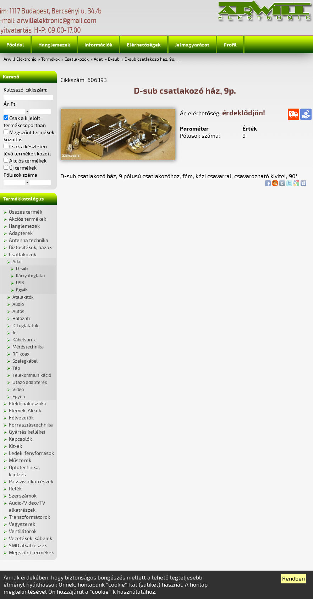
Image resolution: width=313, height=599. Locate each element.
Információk (98, 45)
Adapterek (21, 233)
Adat (98, 59)
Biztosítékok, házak (30, 247)
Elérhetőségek (144, 45)
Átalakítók (23, 297)
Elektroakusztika (27, 404)
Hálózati (21, 319)
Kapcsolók (20, 439)
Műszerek (20, 460)
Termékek (50, 59)
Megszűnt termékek (31, 553)
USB (20, 283)
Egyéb (22, 290)
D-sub (114, 59)
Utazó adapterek (29, 382)
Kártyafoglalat (30, 276)
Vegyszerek (22, 524)
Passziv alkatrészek (31, 482)
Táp (16, 368)
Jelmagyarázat (192, 45)
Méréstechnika (28, 347)
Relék (15, 489)
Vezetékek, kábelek (30, 538)
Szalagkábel (25, 361)
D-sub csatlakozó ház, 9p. (150, 59)
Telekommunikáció (31, 375)
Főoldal (15, 45)
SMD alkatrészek (28, 546)
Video (18, 389)
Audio (18, 304)
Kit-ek (15, 446)
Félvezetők (21, 418)
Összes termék (25, 212)
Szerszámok (23, 496)
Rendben (293, 578)
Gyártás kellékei (27, 432)
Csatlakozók (77, 59)
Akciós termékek (27, 219)
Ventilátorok (23, 531)
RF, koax (20, 354)
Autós (18, 311)
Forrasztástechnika (31, 425)
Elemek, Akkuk (25, 411)
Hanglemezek (54, 45)
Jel (15, 333)
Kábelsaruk (24, 340)
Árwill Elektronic (20, 59)
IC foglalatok (25, 326)
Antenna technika (28, 240)
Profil (230, 45)
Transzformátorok (29, 517)
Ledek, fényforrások (31, 453)
